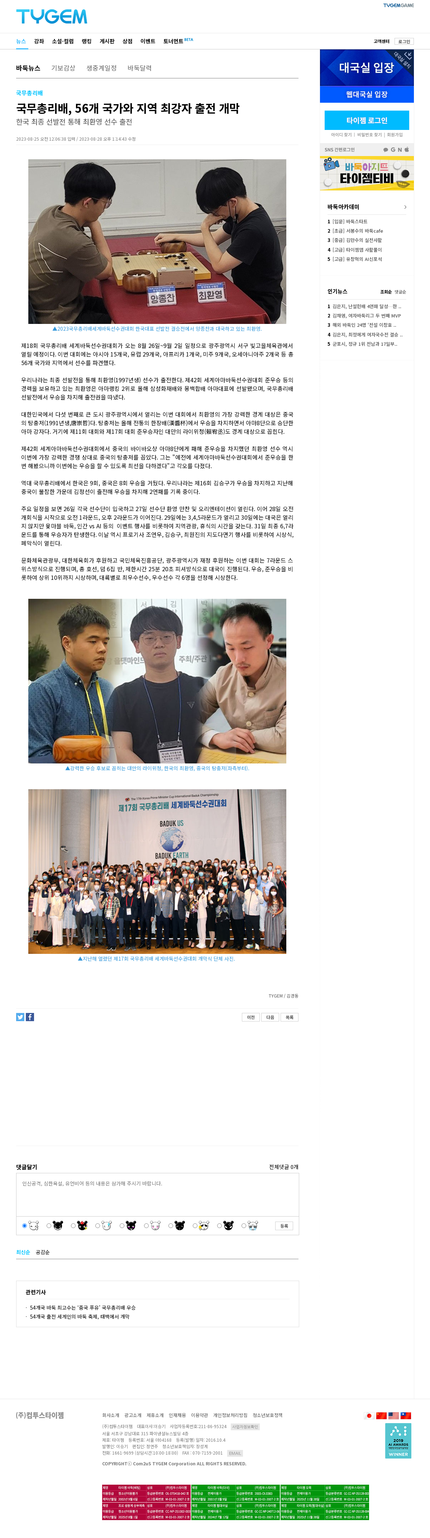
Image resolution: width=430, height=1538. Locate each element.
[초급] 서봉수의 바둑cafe (355, 230)
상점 (128, 41)
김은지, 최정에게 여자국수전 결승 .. (365, 334)
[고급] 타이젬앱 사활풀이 (355, 249)
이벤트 (148, 41)
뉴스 (21, 41)
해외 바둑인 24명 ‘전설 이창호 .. (362, 324)
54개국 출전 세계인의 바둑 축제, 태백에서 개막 (80, 1316)
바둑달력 (140, 67)
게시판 (107, 41)
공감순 (43, 1252)
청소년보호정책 (268, 1415)
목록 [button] (289, 1017)
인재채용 (177, 1415)
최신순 (23, 1252)
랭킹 (87, 41)
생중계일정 (101, 67)
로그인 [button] (404, 41)
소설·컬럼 (63, 41)
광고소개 (133, 1415)
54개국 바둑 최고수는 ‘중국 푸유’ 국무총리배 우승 (83, 1307)
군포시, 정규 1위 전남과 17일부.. (362, 343)
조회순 (386, 291)
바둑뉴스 (28, 67)
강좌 (39, 41)
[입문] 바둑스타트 (348, 221)
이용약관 (199, 1415)
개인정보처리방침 (230, 1415)
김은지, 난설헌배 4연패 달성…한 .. (364, 306)
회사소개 (110, 1415)
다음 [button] (270, 1017)
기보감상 (63, 67)
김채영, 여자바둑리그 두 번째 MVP (364, 315)
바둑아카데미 (344, 206)
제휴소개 (155, 1415)
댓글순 (400, 291)
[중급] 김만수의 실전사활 (355, 240)
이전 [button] (251, 1017)
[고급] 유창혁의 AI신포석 (355, 259)
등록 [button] (284, 1226)
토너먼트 (173, 41)
